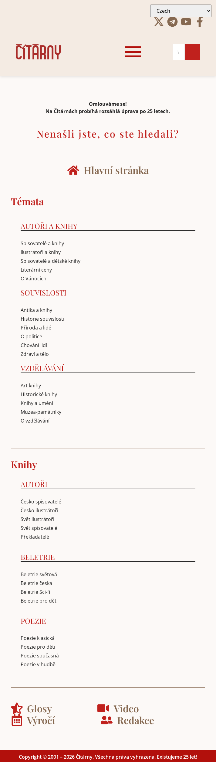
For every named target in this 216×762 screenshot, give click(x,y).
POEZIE (33, 621)
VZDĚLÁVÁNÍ (42, 368)
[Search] (178, 52)
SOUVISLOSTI (43, 292)
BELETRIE (38, 557)
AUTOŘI (34, 484)
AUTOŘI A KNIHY (49, 226)
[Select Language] (180, 11)
